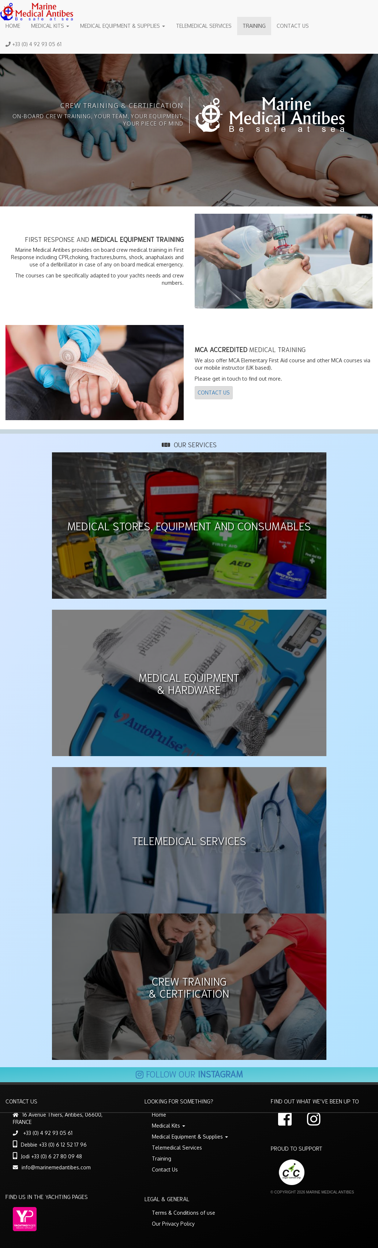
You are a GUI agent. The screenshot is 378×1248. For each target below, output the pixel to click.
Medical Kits (50, 26)
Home (12, 26)
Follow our (189, 1073)
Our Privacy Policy (173, 1224)
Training (254, 26)
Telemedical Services (204, 26)
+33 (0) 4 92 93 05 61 (33, 44)
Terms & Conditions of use (183, 1213)
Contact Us (293, 26)
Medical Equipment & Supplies (122, 26)
